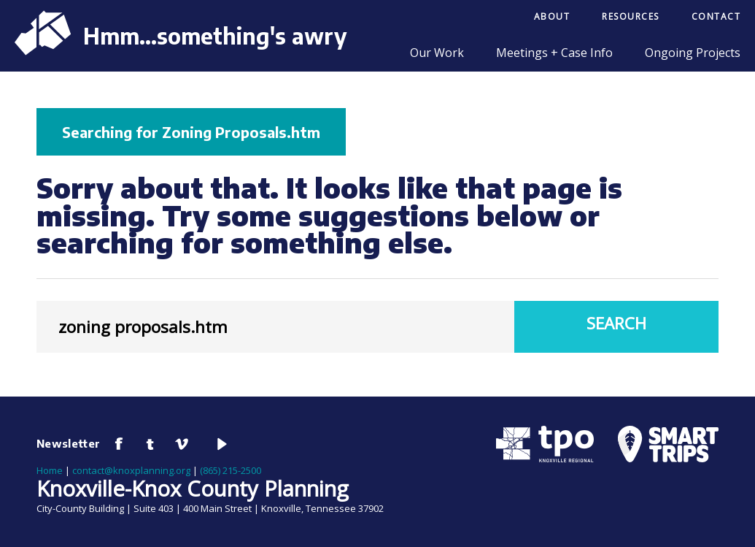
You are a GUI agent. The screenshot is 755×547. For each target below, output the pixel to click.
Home (49, 470)
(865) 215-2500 (230, 470)
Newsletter (68, 443)
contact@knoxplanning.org (131, 470)
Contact (716, 16)
